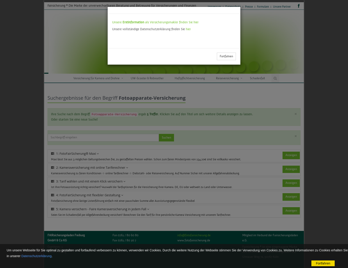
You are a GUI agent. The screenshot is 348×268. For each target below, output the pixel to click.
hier (188, 29)
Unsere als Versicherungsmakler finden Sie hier (155, 22)
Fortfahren (226, 56)
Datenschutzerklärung (36, 256)
